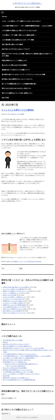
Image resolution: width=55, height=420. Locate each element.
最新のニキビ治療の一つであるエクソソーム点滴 (17, 291)
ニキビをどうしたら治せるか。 (27, 3)
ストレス (20, 261)
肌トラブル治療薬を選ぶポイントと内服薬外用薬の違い (19, 84)
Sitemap (4, 16)
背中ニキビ (10, 261)
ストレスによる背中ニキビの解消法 (17, 110)
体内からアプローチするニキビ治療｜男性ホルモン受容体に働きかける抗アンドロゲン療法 (27, 55)
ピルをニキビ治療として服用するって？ (15, 297)
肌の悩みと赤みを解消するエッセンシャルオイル (17, 79)
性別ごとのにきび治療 (9, 295)
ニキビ (26, 261)
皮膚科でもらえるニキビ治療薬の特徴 (14, 305)
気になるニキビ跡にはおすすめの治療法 (14, 65)
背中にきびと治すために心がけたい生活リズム (16, 88)
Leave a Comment (36, 261)
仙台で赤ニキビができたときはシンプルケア (16, 49)
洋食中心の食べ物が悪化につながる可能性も (16, 287)
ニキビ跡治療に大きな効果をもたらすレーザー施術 (18, 40)
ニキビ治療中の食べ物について (12, 307)
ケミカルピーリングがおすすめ (12, 299)
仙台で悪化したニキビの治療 (11, 311)
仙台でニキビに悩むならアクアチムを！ (15, 313)
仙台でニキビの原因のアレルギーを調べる (15, 309)
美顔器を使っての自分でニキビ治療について (16, 70)
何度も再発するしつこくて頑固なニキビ (14, 60)
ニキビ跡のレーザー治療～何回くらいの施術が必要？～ (19, 35)
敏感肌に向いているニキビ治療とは (13, 301)
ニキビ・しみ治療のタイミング (12, 293)
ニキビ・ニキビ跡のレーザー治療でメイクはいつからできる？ (21, 21)
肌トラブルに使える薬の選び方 (16, 366)
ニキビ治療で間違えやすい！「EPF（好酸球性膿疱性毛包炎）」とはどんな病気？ (27, 26)
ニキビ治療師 (20, 114)
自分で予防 (5, 98)
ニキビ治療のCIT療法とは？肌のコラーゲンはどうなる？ (20, 30)
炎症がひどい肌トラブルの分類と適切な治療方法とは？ (21, 364)
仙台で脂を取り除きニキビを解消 (12, 44)
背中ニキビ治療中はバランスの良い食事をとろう (17, 93)
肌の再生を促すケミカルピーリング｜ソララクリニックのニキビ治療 (23, 74)
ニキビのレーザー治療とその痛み (13, 303)
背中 (29, 261)
